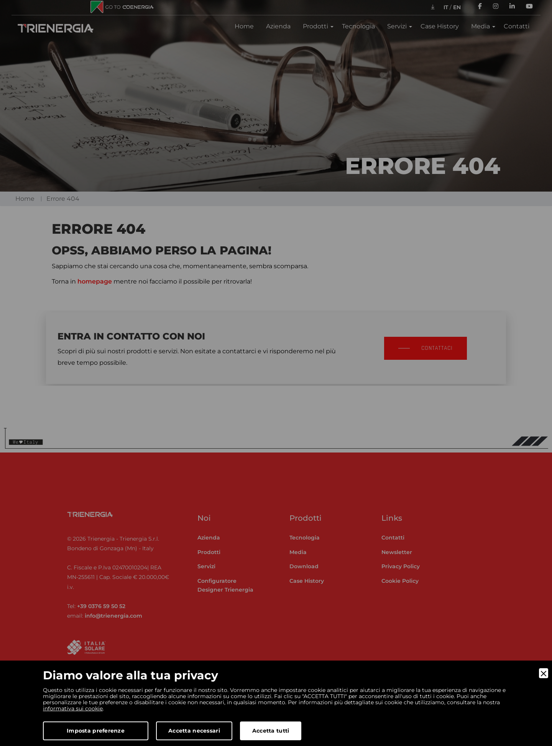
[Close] (543, 673)
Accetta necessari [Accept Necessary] (194, 730)
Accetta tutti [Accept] (270, 730)
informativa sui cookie (73, 708)
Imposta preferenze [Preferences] (96, 730)
